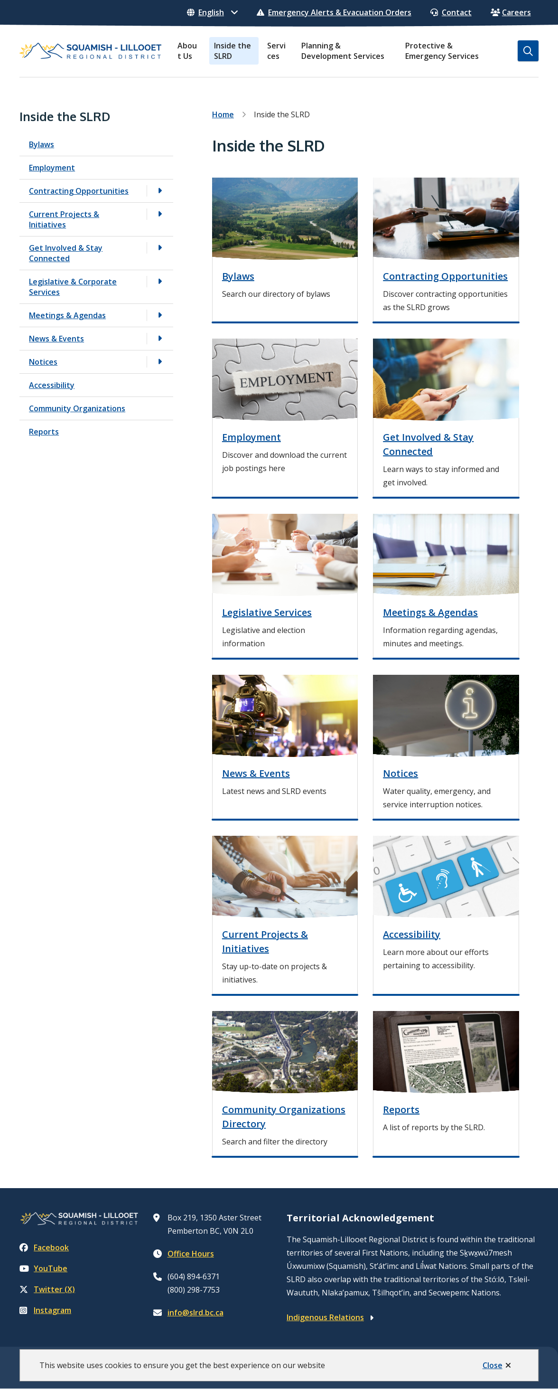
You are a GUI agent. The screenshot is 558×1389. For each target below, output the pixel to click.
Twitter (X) (47, 1289)
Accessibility (51, 385)
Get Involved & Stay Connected (65, 253)
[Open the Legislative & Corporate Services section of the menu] (160, 281)
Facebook (44, 1247)
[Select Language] (212, 12)
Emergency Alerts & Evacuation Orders (334, 12)
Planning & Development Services (342, 50)
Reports (44, 431)
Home (223, 114)
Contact (451, 12)
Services (276, 50)
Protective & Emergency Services (442, 50)
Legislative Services (267, 612)
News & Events (56, 338)
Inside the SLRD (232, 50)
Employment (52, 167)
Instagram (45, 1310)
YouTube (43, 1268)
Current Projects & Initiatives (64, 219)
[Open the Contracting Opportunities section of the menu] (160, 190)
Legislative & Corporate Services (73, 286)
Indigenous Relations (325, 1317)
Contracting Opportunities (79, 191)
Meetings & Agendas (67, 315)
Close (492, 1365)
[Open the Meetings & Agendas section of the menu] (160, 315)
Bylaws (41, 144)
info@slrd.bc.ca (195, 1312)
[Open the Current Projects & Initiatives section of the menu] (160, 214)
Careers (511, 12)
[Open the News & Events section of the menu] (160, 338)
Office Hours (190, 1253)
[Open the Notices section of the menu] (160, 361)
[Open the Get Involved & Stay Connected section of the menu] (160, 247)
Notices (43, 362)
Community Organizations (77, 408)
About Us (187, 50)
